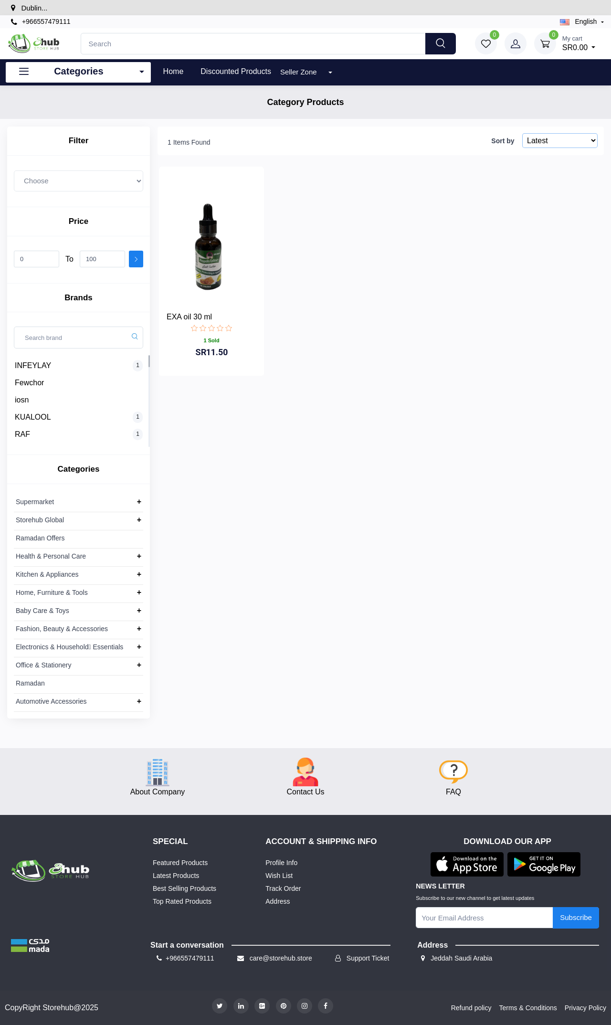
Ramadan (30, 683)
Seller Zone (299, 72)
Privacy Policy (585, 1008)
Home (173, 71)
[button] (30, 945)
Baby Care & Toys (42, 610)
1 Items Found (189, 142)
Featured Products (180, 862)
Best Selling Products (184, 888)
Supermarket (35, 502)
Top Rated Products (182, 901)
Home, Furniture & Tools (52, 592)
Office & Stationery (43, 665)
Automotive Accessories (51, 701)
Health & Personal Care (51, 556)
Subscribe (576, 917)
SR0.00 (579, 43)
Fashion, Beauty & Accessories (62, 629)
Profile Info (281, 862)
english (579, 21)
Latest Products (176, 875)
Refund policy (471, 1008)
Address (277, 901)
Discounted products (235, 71)
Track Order (283, 888)
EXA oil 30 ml (189, 317)
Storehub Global (40, 520)
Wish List (279, 875)
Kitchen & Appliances (47, 574)
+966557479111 (41, 22)
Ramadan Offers (40, 538)
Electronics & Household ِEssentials (69, 647)
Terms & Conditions (528, 1008)
